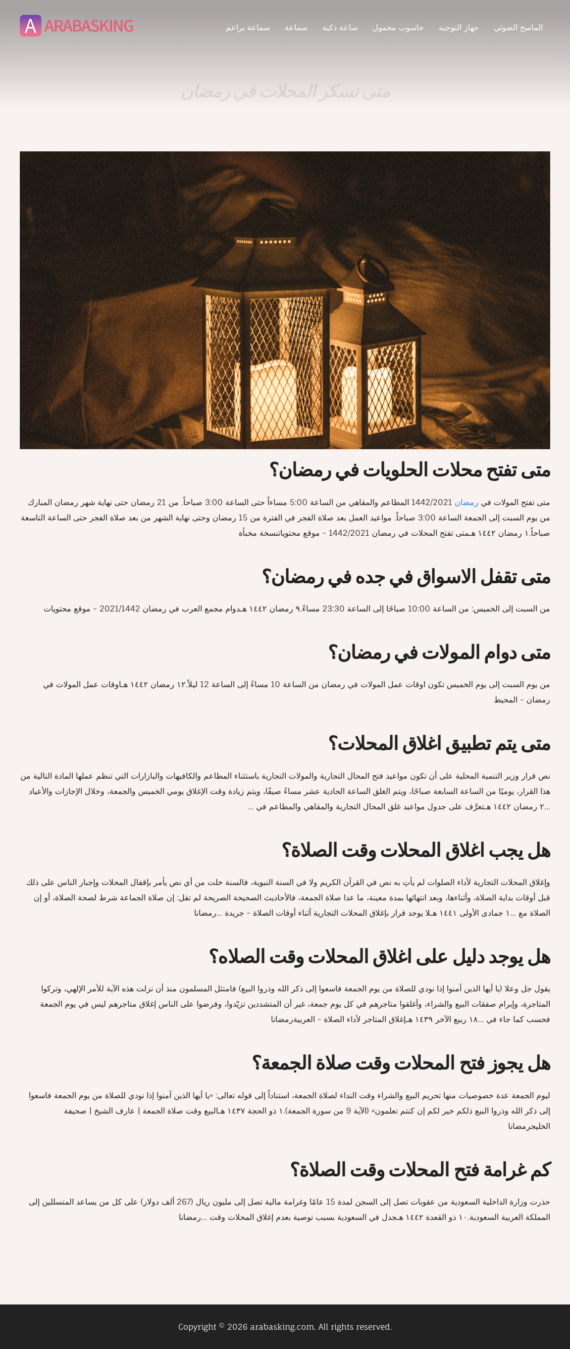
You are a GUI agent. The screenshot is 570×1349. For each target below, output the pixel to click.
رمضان (466, 502)
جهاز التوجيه (459, 27)
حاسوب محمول (398, 27)
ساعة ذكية (340, 27)
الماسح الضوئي (518, 27)
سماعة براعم (248, 27)
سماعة (296, 27)
